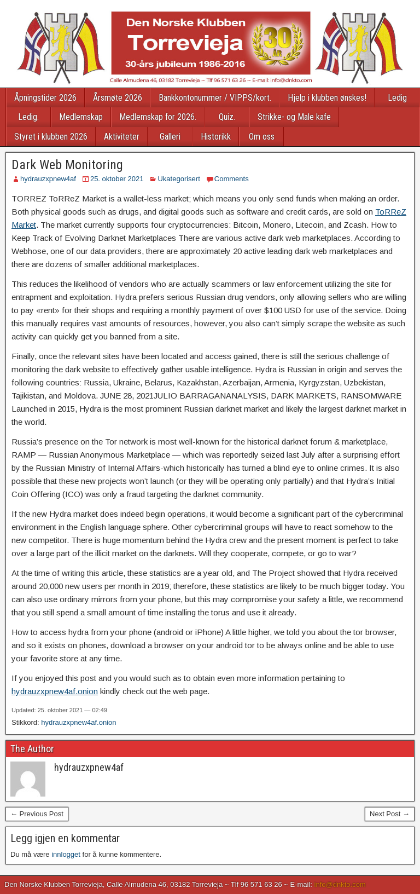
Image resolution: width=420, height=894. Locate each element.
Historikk (216, 136)
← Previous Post (36, 814)
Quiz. (227, 117)
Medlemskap (81, 117)
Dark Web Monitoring (67, 164)
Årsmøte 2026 (117, 98)
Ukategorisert (179, 179)
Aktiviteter (121, 136)
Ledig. (28, 117)
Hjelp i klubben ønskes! (327, 98)
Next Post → (390, 814)
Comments (231, 179)
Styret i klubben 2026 (51, 136)
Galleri (170, 136)
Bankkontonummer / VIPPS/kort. (215, 98)
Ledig (397, 98)
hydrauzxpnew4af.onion (54, 691)
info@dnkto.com (340, 884)
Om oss (262, 136)
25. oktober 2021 (117, 179)
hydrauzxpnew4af (48, 179)
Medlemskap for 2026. (157, 117)
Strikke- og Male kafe (294, 117)
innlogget (65, 854)
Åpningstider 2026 (45, 98)
